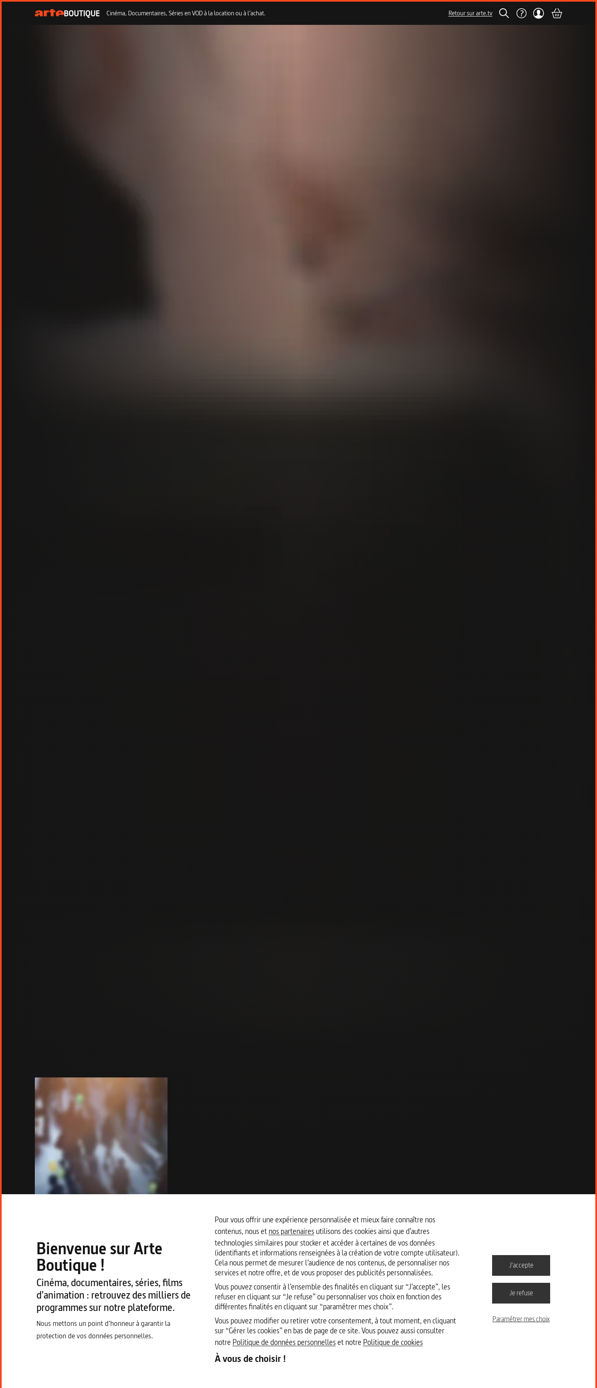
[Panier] (556, 13)
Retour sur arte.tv (471, 13)
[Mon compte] (538, 13)
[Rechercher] (504, 13)
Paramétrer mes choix (521, 1318)
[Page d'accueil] (67, 13)
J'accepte (521, 1265)
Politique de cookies (393, 1342)
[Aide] (521, 13)
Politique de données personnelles (284, 1342)
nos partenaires (291, 1231)
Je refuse (521, 1292)
